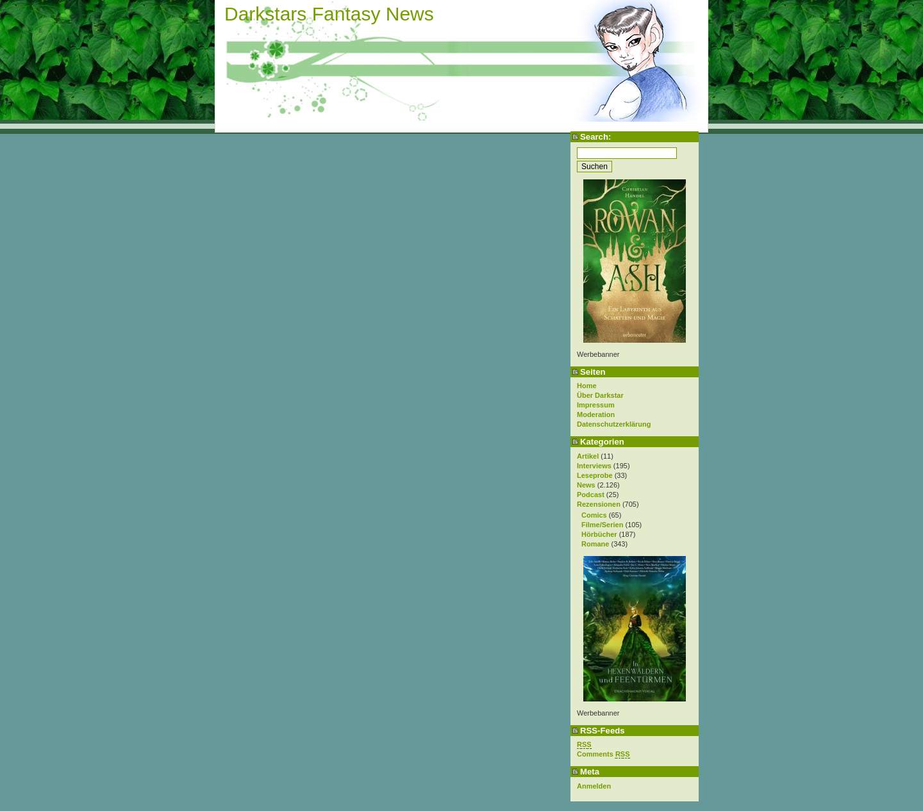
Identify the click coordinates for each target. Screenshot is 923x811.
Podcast (590, 494)
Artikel (588, 456)
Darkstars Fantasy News (329, 13)
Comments (603, 754)
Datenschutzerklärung (614, 424)
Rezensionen (598, 504)
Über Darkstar (600, 395)
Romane (595, 544)
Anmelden (594, 786)
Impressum (596, 405)
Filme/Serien (602, 524)
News (586, 485)
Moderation (596, 414)
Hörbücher (599, 534)
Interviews (594, 466)
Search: (595, 137)
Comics (594, 515)
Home (587, 385)
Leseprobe (595, 475)
